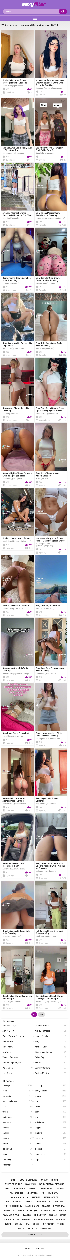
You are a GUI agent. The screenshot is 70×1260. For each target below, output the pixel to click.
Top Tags (10, 1081)
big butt (50, 1133)
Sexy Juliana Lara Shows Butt (16, 605)
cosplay (18, 1128)
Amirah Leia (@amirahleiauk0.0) (15, 869)
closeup (50, 1149)
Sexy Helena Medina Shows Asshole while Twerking (48, 214)
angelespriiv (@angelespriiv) (46, 804)
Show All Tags (35, 1235)
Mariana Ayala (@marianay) (13, 153)
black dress (30, 1184)
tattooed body (13, 1206)
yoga (18, 1154)
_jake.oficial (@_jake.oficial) (13, 348)
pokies (50, 1143)
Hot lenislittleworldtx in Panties (16, 538)
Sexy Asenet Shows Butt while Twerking (16, 409)
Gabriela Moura (50, 1025)
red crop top (47, 1189)
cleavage (18, 1085)
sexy (30, 1228)
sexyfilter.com (32, 1255)
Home (28, 1249)
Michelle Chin (50, 1047)
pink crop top (16, 1193)
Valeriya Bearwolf (18, 1057)
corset (63, 1215)
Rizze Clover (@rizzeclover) (13, 736)
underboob (18, 1117)
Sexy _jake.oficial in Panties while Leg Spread (17, 344)
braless (18, 1133)
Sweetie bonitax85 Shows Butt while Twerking (16, 932)
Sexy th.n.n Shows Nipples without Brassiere (47, 474)
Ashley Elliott (18, 1031)
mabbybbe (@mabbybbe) (12, 479)
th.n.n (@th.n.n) (42, 479)
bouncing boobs (18, 1101)
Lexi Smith (18, 1073)
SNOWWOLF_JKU (18, 1025)
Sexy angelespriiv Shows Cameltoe (47, 799)
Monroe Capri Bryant (18, 1063)
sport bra (59, 1206)
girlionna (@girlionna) (11, 283)
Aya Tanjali (18, 1052)
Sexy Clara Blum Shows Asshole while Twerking (50, 669)
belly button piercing (51, 1184)
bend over (18, 1122)
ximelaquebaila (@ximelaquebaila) (49, 739)
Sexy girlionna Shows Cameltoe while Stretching (17, 279)
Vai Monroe (18, 1068)
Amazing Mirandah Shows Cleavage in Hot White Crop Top (17, 214)
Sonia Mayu (18, 1047)
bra (50, 1117)
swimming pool (11, 1215)
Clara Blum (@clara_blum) (46, 674)
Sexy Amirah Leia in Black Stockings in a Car (14, 864)
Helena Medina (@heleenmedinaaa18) (50, 218)
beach (21, 1228)
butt (50, 1101)
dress (36, 1224)
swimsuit (33, 1189)
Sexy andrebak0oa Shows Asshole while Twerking (14, 799)
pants (21, 1210)
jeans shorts (51, 1197)
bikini (18, 1091)
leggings (50, 1128)
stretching (18, 1159)
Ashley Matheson (50, 1031)
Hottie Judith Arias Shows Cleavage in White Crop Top (15, 81)
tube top (58, 1202)
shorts (50, 1096)
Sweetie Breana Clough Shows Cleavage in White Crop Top (49, 997)
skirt (18, 1106)
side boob (50, 1122)
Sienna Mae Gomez (50, 1052)
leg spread (18, 1149)
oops (50, 1159)
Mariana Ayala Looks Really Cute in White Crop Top (17, 149)
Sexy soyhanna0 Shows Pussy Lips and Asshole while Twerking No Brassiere (50, 865)
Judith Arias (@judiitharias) (13, 86)
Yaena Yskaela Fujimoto (18, 1036)
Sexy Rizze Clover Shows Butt (16, 733)
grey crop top (59, 1211)
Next (41, 1014)
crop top (50, 1085)
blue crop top (44, 1202)
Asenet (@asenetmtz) (11, 414)
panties (50, 1112)
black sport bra (43, 1229)
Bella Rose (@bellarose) (45, 348)
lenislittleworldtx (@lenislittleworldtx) (17, 541)
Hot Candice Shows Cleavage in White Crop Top (50, 932)
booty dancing (14, 1202)
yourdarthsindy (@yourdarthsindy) (16, 674)
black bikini (20, 1188)
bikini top (40, 1215)
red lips (19, 1224)
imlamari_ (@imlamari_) (45, 609)
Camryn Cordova (50, 1068)
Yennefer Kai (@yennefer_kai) (47, 414)
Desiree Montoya (50, 1073)
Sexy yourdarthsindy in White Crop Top (15, 669)
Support (40, 1249)
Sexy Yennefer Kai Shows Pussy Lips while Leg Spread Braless (50, 409)
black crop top (20, 1197)
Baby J (50, 1041)
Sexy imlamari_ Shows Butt (48, 605)
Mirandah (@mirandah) (11, 218)
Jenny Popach (18, 1041)
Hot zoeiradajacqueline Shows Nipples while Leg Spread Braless (50, 539)
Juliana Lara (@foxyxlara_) (13, 609)
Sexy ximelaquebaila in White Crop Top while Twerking (49, 734)
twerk (50, 1106)
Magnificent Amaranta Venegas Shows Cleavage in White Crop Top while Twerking (50, 82)
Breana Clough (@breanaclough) (48, 1001)
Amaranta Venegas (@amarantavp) (49, 88)
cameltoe (50, 1138)
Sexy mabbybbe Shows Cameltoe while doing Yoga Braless (17, 474)
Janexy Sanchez (50, 1036)
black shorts (32, 1206)
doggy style (50, 1154)
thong (18, 1112)
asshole (18, 1138)
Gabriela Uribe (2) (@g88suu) (47, 283)
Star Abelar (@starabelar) (45, 153)
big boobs (18, 1096)
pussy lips (18, 1165)
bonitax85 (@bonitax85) (12, 936)
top (43, 1193)
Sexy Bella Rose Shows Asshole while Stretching (50, 344)
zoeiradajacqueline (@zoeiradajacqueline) (44, 545)
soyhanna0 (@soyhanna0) (46, 871)
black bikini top (11, 1219)
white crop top (13, 1184)
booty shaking (50, 1091)
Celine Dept (50, 1057)
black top (29, 1202)
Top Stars (10, 1021)
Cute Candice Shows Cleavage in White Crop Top (17, 997)
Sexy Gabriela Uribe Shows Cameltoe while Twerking (48, 279)
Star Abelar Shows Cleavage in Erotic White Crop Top (49, 149)
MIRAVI (50, 1063)
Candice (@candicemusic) (46, 936)
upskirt (18, 1143)
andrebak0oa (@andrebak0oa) (14, 804)
